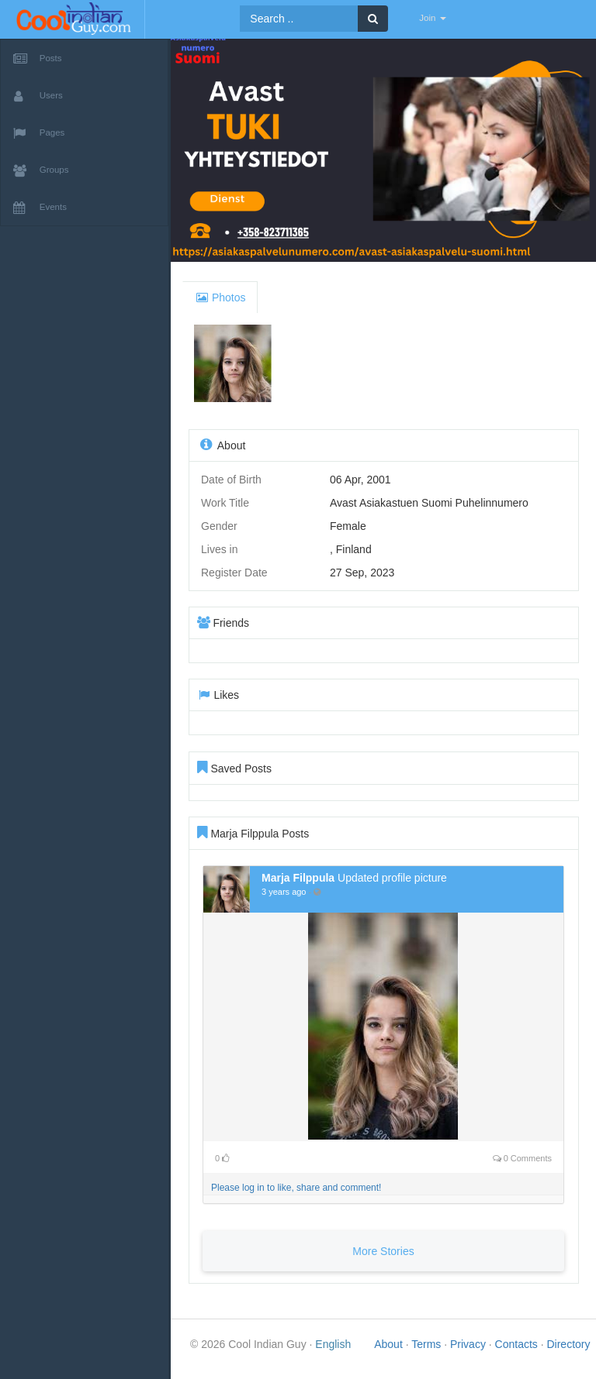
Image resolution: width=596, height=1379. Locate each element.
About (389, 1350)
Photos (220, 303)
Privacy (469, 1350)
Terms (427, 1350)
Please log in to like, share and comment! (296, 1193)
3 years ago (284, 898)
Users (38, 96)
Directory (568, 1350)
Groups (40, 170)
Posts (37, 59)
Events (40, 207)
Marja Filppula (298, 884)
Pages (38, 133)
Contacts (518, 1350)
